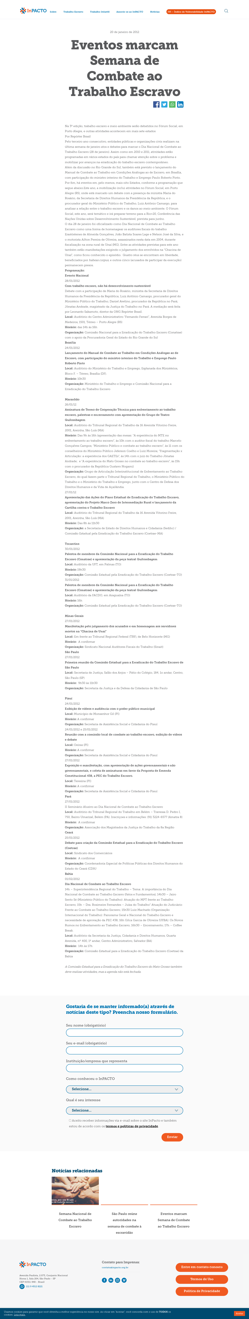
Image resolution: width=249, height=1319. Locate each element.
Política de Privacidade (202, 1291)
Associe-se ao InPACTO (129, 12)
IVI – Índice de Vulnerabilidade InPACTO (191, 12)
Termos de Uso (201, 1279)
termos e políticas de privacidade (132, 1126)
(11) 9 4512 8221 (31, 1286)
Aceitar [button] (239, 1313)
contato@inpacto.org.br (115, 1267)
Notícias (155, 12)
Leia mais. (20, 1315)
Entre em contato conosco (202, 1267)
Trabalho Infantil (100, 12)
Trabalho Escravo (73, 12)
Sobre (53, 12)
